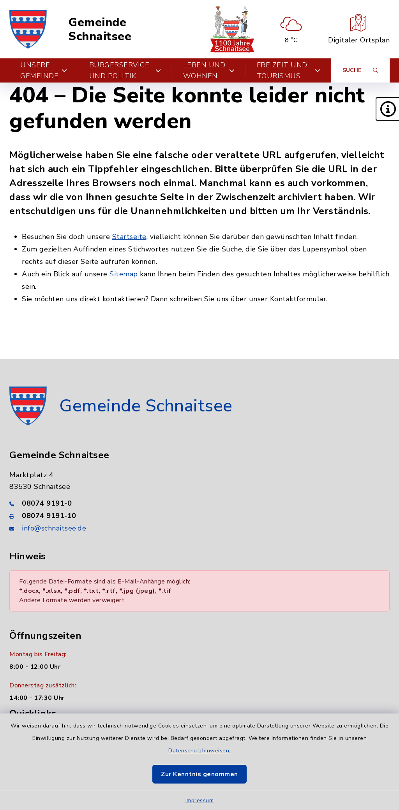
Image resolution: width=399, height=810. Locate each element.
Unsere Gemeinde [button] (43, 70)
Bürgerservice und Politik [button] (125, 70)
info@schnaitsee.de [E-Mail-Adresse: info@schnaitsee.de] (54, 528)
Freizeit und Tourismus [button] (288, 70)
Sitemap (123, 274)
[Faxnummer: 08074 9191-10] (199, 515)
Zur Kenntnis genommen (199, 774)
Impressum (199, 800)
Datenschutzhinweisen (198, 750)
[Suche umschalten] (360, 70)
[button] (387, 109)
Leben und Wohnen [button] (209, 70)
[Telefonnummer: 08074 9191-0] (199, 503)
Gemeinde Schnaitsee (99, 29)
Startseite (129, 236)
